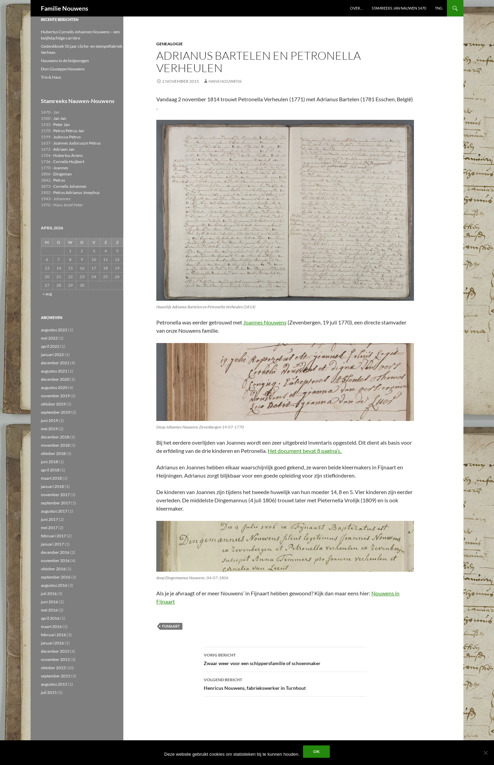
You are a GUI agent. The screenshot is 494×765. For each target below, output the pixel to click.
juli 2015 (49, 692)
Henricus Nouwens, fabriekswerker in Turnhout (285, 683)
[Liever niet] (485, 752)
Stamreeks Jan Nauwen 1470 (399, 8)
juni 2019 (49, 420)
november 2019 (55, 395)
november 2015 (55, 659)
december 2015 (55, 651)
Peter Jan (61, 124)
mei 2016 (49, 610)
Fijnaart (171, 626)
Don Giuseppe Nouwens (63, 68)
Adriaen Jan (64, 149)
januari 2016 (52, 643)
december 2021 (55, 362)
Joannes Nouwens (265, 322)
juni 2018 (49, 461)
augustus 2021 (54, 371)
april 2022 (50, 346)
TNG (438, 8)
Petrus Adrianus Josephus (76, 192)
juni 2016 (49, 601)
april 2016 (50, 618)
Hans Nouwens (225, 81)
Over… (356, 8)
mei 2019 (49, 428)
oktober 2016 (53, 568)
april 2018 (50, 469)
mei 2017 (49, 527)
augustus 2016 (54, 585)
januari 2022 (52, 354)
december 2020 (55, 379)
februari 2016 (53, 634)
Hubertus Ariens (68, 155)
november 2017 (55, 494)
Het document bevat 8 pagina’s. (305, 450)
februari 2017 (53, 535)
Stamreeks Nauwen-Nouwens (77, 101)
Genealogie (169, 43)
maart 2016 (51, 626)
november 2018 (55, 445)
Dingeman (62, 173)
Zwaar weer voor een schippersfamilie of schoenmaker (285, 658)
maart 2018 (51, 478)
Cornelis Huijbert (68, 161)
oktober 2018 (53, 453)
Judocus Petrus (67, 136)
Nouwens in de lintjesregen (65, 60)
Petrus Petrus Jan (68, 130)
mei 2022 (49, 338)
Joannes (60, 167)
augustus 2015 (54, 684)
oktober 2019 (53, 404)
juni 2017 (49, 519)
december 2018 (55, 436)
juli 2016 (49, 593)
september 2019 (55, 412)
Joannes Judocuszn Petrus (77, 143)
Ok (316, 751)
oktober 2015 (53, 667)
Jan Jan (59, 118)
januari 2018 (52, 486)
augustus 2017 (54, 511)
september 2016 (55, 577)
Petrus (59, 180)
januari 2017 (52, 544)
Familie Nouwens (64, 8)
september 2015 (55, 675)
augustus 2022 (54, 329)
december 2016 (55, 552)
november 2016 (55, 560)
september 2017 (55, 502)
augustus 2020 (54, 387)
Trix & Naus (51, 77)
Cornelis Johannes (69, 186)
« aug (47, 293)
